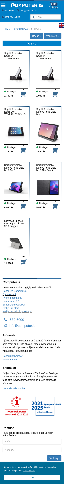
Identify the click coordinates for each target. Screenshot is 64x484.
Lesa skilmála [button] (29, 470)
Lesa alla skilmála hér (14, 388)
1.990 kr (40, 95)
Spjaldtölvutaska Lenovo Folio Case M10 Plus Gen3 (46, 168)
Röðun (36, 36)
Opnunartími (9, 294)
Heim (7, 29)
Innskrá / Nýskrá (11, 17)
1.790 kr (8, 95)
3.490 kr (40, 151)
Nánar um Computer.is (14, 291)
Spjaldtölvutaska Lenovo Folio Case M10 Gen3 (14, 168)
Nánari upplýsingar (13, 356)
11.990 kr (9, 263)
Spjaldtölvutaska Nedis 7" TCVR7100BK (13, 56)
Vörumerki (52, 36)
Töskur (38, 29)
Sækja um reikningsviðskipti (17, 311)
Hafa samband (10, 359)
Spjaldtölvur (22, 29)
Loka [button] (32, 477)
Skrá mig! (54, 458)
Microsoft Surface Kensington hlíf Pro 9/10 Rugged (14, 224)
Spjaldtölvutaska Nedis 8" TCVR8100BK (45, 56)
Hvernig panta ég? (12, 297)
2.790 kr (8, 151)
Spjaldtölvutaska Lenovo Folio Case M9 (46, 112)
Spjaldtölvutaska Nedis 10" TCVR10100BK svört (15, 112)
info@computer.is (27, 10)
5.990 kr (40, 207)
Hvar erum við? (11, 301)
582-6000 (8, 10)
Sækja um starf (11, 308)
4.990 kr (8, 207)
